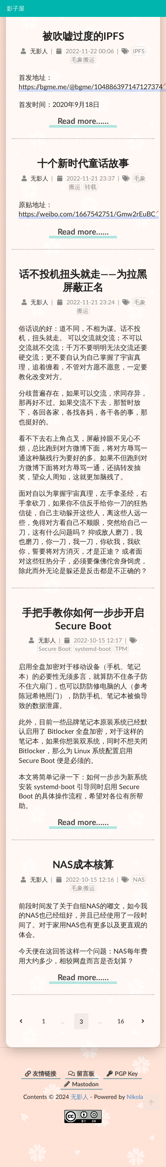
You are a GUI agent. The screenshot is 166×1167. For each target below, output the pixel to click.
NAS (139, 879)
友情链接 (40, 1073)
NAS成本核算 (83, 864)
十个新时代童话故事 (83, 163)
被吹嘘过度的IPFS (83, 36)
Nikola (135, 1096)
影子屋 (16, 8)
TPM (121, 648)
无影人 (80, 1096)
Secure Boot (55, 648)
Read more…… (83, 121)
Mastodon (81, 1084)
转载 (91, 186)
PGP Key (122, 1073)
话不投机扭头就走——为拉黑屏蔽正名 (83, 280)
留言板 (81, 1073)
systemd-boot (93, 648)
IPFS (139, 51)
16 (120, 1021)
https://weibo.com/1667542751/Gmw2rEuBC (87, 214)
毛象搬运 (83, 59)
